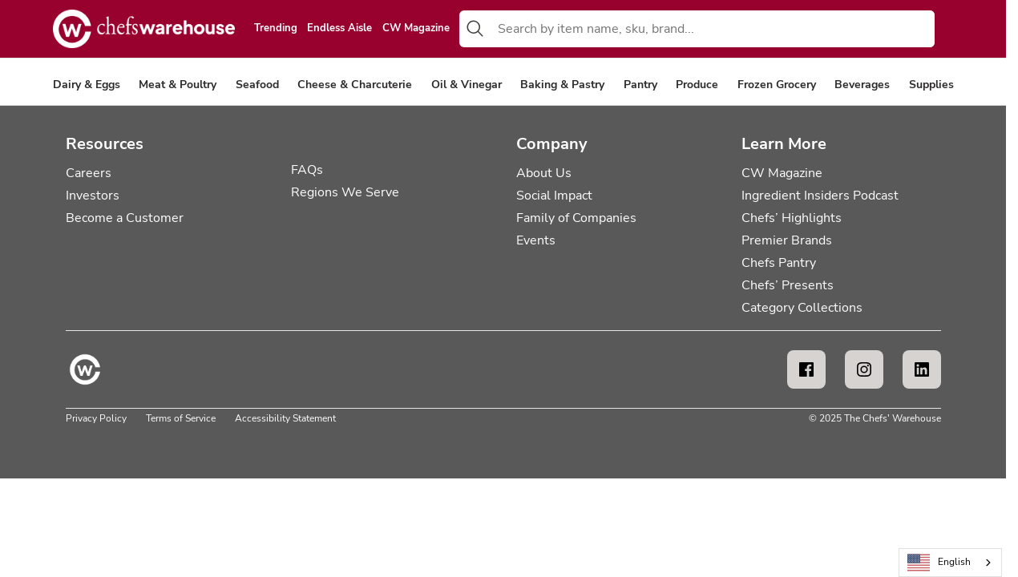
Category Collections (801, 307)
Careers (88, 173)
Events (535, 240)
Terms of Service (181, 418)
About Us (544, 173)
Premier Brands (786, 240)
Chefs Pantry (778, 262)
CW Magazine (416, 28)
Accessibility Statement (285, 418)
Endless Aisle (339, 28)
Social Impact (554, 195)
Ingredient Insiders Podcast (820, 195)
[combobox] (713, 28)
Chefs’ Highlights (791, 218)
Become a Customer (125, 218)
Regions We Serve (345, 192)
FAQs (307, 169)
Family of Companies (576, 218)
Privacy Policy (96, 418)
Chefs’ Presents (787, 285)
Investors (92, 195)
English (939, 563)
